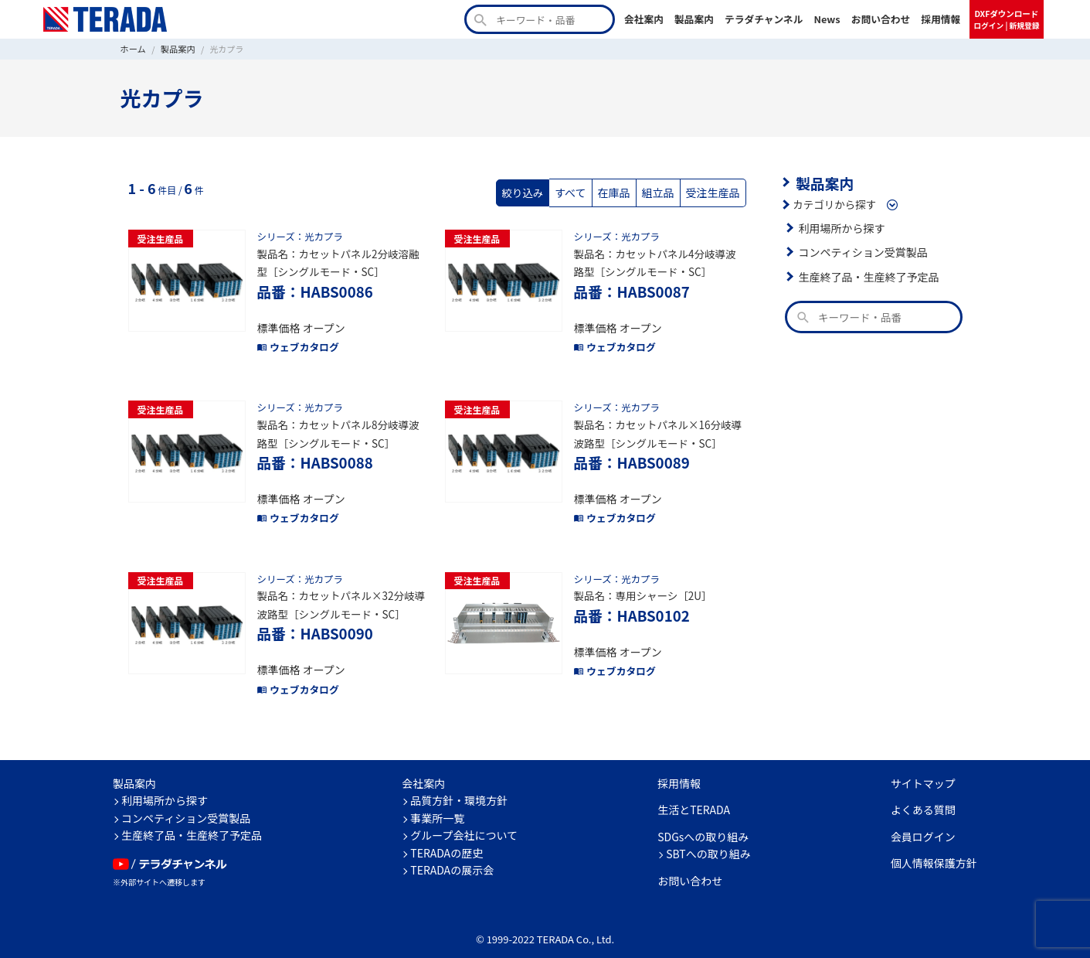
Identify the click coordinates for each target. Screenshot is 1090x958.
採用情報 (940, 19)
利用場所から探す (840, 226)
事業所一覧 (437, 803)
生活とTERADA (693, 795)
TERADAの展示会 (452, 856)
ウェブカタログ (296, 342)
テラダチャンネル (764, 19)
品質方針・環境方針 (459, 786)
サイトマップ (923, 768)
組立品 (661, 191)
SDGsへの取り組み (703, 822)
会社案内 (644, 19)
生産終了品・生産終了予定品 (867, 275)
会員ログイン (923, 822)
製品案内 (694, 19)
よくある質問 (923, 795)
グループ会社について (464, 821)
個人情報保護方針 (934, 849)
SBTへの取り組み (708, 839)
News (827, 19)
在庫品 (618, 191)
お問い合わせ (881, 19)
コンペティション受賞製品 (861, 250)
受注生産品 (714, 191)
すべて (577, 191)
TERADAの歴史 (446, 838)
